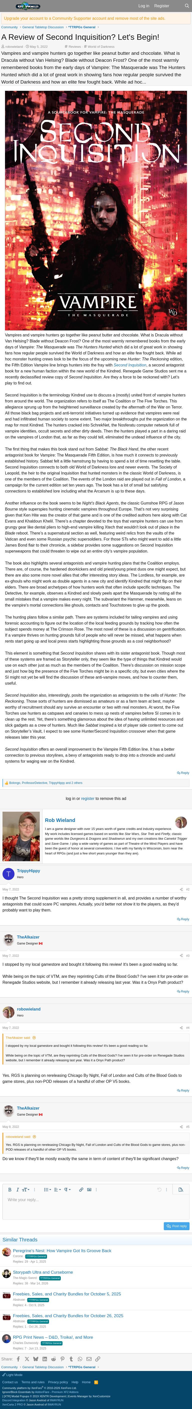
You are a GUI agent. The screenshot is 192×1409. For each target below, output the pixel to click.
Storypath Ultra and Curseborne (43, 1272)
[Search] (187, 6)
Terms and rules (33, 1382)
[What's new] (177, 6)
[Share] (181, 889)
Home (86, 1382)
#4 (188, 1028)
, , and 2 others (45, 783)
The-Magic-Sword (25, 1278)
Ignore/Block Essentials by (40, 1391)
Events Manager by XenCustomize (89, 1396)
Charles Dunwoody (25, 1343)
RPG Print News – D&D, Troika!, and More (53, 1337)
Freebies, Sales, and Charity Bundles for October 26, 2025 (68, 1315)
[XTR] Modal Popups (35, 1396)
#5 (188, 1127)
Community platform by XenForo (39, 1387)
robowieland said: (18, 1137)
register (88, 798)
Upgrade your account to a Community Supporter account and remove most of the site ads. (85, 18)
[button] (7, 6)
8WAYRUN (57, 1400)
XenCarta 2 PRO (12, 1404)
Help (75, 1382)
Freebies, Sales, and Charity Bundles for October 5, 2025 (67, 1294)
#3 (188, 956)
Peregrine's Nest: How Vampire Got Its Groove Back (62, 1250)
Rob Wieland (60, 820)
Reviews (75, 47)
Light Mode (12, 1375)
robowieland (14, 47)
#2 (188, 889)
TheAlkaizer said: (18, 1038)
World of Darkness (101, 47)
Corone (18, 1256)
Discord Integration (13, 1400)
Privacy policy (58, 1382)
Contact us (10, 1382)
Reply (185, 773)
